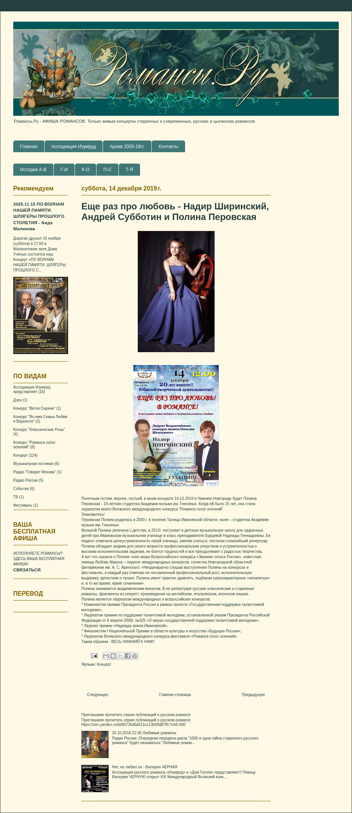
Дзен (17, 400)
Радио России (25, 480)
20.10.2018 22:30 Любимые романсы (144, 733)
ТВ (15, 497)
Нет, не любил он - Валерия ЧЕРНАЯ (145, 767)
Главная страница (175, 695)
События (21, 489)
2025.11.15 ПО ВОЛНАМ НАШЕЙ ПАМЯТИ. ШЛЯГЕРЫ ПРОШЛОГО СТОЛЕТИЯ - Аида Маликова (38, 216)
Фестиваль (22, 505)
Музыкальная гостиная (33, 464)
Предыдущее (253, 695)
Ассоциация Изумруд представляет (31, 389)
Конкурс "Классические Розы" (39, 430)
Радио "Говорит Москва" (34, 472)
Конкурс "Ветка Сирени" (34, 408)
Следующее (97, 695)
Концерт (104, 664)
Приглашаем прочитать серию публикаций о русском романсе (136, 715)
